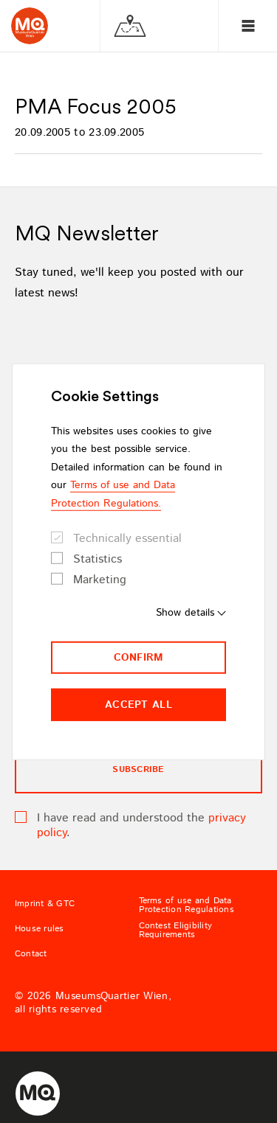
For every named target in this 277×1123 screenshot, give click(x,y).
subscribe (138, 769)
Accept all (138, 705)
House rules (39, 929)
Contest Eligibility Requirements (176, 930)
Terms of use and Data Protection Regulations (186, 905)
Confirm (139, 657)
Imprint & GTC (45, 904)
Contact (31, 954)
